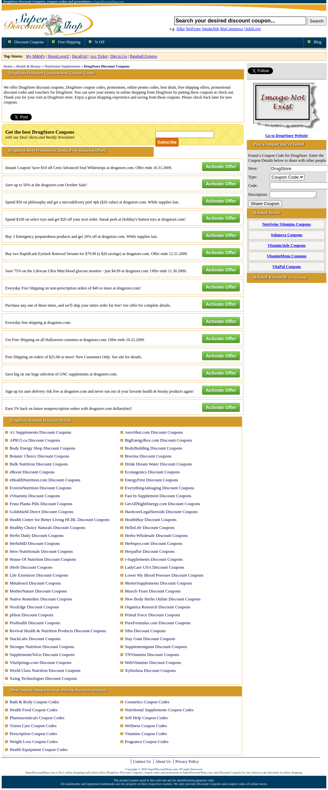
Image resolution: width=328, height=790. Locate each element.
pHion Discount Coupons (31, 614)
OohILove (253, 28)
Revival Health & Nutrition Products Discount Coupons (58, 630)
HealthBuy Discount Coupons (151, 519)
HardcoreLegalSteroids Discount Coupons (161, 511)
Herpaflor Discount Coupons (150, 551)
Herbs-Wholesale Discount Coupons (156, 535)
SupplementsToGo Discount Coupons (42, 654)
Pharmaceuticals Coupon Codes (37, 717)
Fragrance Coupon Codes (147, 741)
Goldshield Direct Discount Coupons (41, 511)
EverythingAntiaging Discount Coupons (159, 487)
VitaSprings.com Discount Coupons (41, 662)
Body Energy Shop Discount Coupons (42, 448)
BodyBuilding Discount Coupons (153, 448)
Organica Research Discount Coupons (158, 606)
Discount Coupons (29, 42)
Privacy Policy (186, 761)
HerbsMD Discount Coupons (35, 543)
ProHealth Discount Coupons (35, 622)
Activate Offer (221, 166)
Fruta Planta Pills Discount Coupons (41, 503)
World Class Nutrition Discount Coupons (45, 670)
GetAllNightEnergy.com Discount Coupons (162, 503)
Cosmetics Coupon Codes (147, 701)
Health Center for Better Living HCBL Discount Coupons (59, 519)
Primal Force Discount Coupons (152, 614)
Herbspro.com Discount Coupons (154, 543)
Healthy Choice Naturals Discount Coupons (47, 527)
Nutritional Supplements (62, 66)
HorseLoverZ (58, 56)
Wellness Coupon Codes (146, 725)
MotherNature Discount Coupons (38, 591)
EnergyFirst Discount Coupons (151, 479)
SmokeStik (210, 28)
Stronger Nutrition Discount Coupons (42, 646)
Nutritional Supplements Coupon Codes (159, 709)
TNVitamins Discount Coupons (152, 654)
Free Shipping (69, 42)
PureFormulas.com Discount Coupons (158, 622)
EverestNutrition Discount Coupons (40, 487)
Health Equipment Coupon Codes (39, 749)
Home (8, 66)
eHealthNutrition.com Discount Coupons (45, 479)
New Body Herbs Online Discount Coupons (163, 598)
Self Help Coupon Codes (146, 717)
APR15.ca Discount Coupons (35, 440)
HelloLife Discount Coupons (150, 527)
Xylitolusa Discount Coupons (150, 670)
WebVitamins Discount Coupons (153, 662)
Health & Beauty (28, 66)
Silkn (180, 28)
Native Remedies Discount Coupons (41, 598)
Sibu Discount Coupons (145, 630)
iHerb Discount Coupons (31, 567)
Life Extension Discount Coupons (39, 575)
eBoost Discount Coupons (32, 471)
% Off (99, 42)
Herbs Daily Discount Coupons (37, 535)
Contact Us (142, 761)
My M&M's (35, 56)
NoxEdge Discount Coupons (34, 606)
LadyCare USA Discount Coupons (154, 567)
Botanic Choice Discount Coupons (39, 456)
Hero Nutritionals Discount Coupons (41, 551)
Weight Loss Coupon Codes (34, 741)
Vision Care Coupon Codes (33, 725)
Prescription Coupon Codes (33, 733)
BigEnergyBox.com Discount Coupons (158, 440)
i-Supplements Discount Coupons (154, 559)
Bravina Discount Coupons (148, 456)
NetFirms (193, 28)
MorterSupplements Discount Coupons (158, 583)
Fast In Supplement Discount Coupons (158, 495)
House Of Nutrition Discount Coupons (43, 559)
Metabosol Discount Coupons (35, 583)
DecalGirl (79, 56)
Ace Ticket (98, 56)
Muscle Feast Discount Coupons (153, 591)
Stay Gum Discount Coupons (150, 638)
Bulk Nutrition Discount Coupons (39, 463)
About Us (163, 761)
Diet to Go (118, 56)
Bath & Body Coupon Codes (34, 701)
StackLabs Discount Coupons (35, 638)
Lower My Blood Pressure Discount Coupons (164, 575)
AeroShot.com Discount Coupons (154, 432)
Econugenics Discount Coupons (152, 471)
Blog (317, 42)
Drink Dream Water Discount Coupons (158, 463)
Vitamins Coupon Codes (146, 733)
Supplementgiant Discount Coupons (156, 646)
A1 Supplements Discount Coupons (40, 432)
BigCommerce (232, 28)
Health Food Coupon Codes (34, 709)
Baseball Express (143, 56)
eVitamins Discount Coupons (35, 495)
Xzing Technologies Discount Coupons (43, 678)
